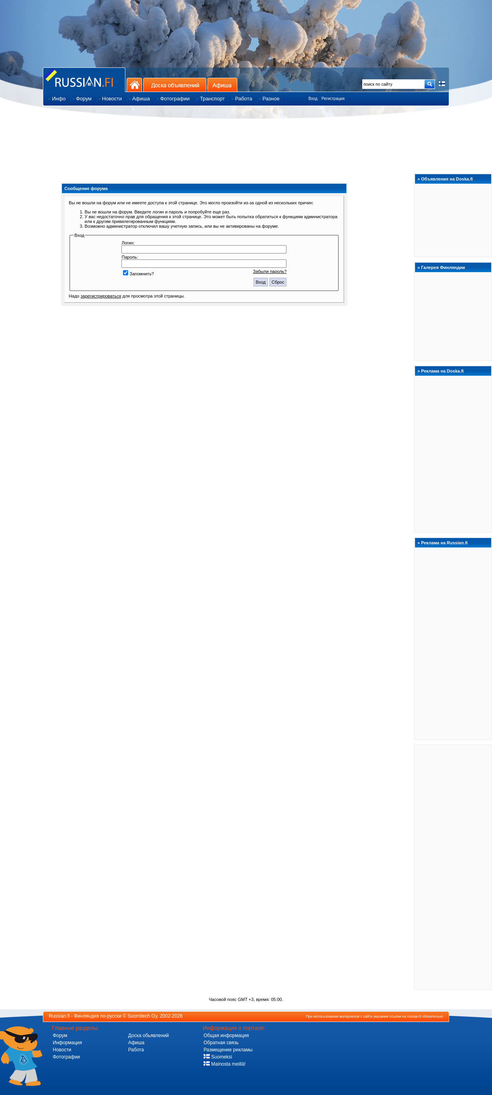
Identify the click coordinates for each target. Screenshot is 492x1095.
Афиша (222, 85)
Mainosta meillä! (225, 1064)
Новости (62, 1050)
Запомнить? (138, 273)
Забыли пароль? (270, 271)
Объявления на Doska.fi (447, 179)
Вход (312, 98)
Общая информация (226, 1035)
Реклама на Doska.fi (442, 371)
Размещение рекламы (228, 1050)
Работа (136, 1050)
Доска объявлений (174, 85)
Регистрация (332, 98)
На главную (134, 85)
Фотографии (66, 1057)
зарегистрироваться (101, 296)
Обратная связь (221, 1042)
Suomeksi (218, 1057)
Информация (67, 1042)
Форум (60, 1035)
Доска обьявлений (148, 1035)
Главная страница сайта (84, 79)
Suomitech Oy (142, 1016)
